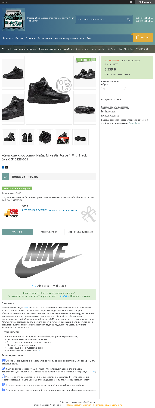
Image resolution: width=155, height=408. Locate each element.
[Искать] (128, 19)
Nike (34, 286)
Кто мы (19, 38)
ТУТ (93, 371)
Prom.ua (91, 402)
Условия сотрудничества (68, 38)
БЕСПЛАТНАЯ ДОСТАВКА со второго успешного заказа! (49, 210)
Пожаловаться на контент (79, 405)
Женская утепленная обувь (23, 49)
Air (40, 350)
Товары (7, 38)
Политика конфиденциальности (107, 405)
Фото (89, 38)
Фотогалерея (45, 38)
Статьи (30, 38)
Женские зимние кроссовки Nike (55, 49)
